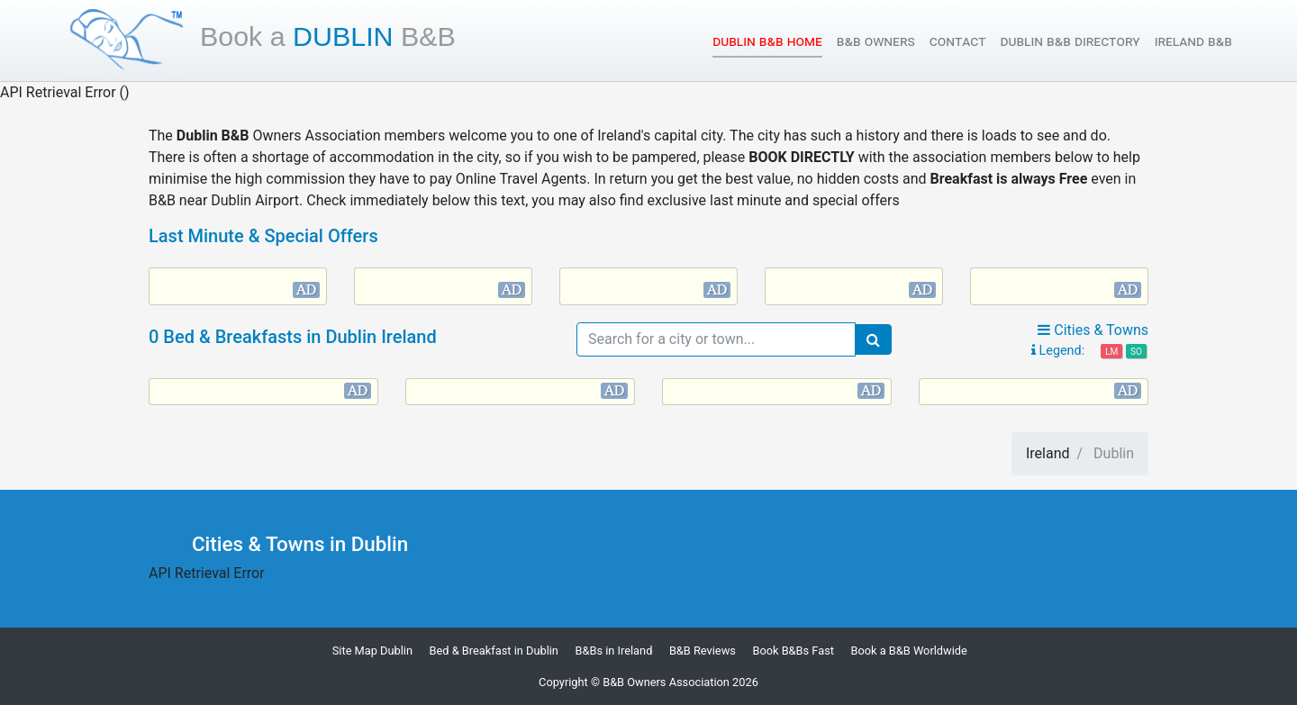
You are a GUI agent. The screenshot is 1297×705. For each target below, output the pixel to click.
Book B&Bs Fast (793, 650)
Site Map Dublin (372, 650)
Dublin (328, 36)
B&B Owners (876, 41)
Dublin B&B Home (767, 40)
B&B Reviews (702, 650)
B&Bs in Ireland (613, 650)
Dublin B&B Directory (1069, 41)
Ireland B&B (1193, 41)
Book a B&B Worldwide (908, 650)
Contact (958, 41)
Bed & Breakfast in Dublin (494, 650)
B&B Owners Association (666, 682)
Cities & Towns (1093, 330)
